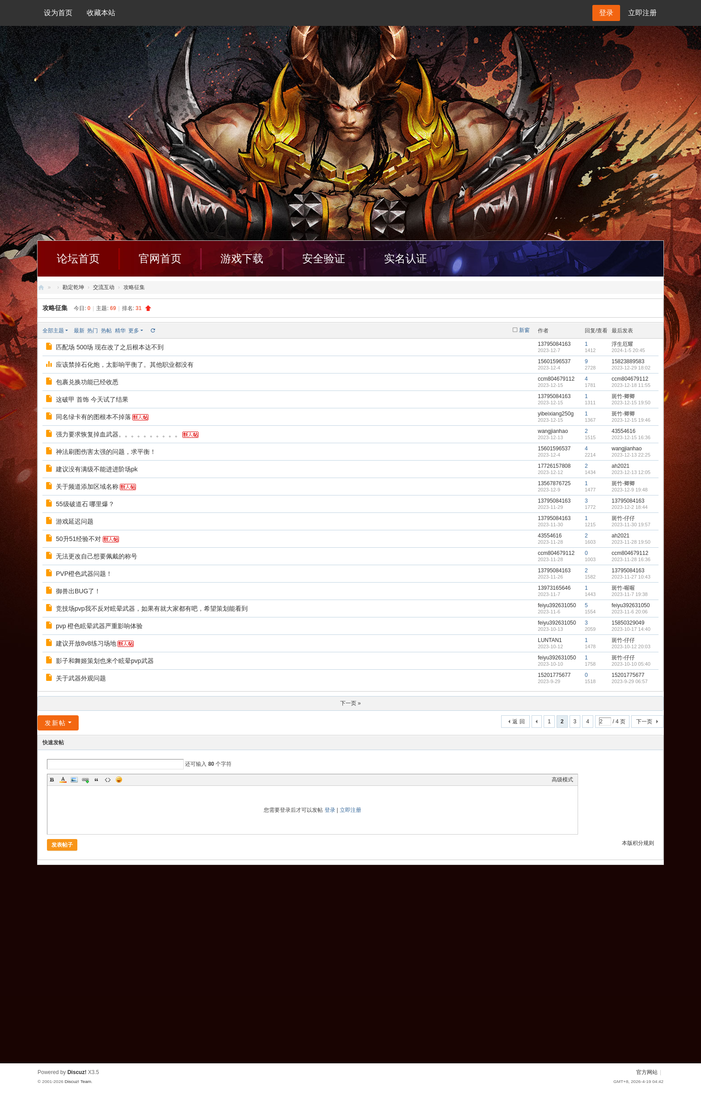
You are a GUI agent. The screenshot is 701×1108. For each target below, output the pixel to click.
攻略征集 (55, 307)
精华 (120, 330)
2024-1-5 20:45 (628, 350)
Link (85, 779)
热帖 (106, 330)
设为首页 (58, 13)
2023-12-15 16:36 (631, 437)
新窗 (524, 330)
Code (107, 779)
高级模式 (562, 779)
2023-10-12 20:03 (631, 646)
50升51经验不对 (78, 538)
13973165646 (554, 588)
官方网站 (647, 1072)
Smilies (118, 779)
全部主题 (53, 330)
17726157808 (554, 466)
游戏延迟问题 (74, 521)
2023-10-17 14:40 (631, 629)
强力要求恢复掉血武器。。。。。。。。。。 (118, 434)
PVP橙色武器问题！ (84, 573)
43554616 (623, 431)
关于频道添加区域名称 (87, 486)
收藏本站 (101, 13)
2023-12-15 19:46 (631, 420)
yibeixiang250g (556, 414)
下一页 (644, 721)
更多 (133, 330)
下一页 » (350, 703)
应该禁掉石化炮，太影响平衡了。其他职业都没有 (125, 364)
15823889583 (628, 361)
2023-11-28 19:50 (631, 542)
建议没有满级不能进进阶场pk (97, 469)
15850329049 (628, 623)
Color (63, 779)
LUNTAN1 (550, 640)
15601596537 (554, 361)
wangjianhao (553, 431)
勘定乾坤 (73, 287)
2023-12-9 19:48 (630, 489)
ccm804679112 (556, 379)
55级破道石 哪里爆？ (85, 504)
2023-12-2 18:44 (630, 507)
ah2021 (620, 466)
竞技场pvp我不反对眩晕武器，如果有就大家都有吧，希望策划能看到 (152, 608)
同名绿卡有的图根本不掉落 (93, 416)
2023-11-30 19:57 (631, 524)
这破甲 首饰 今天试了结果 (92, 399)
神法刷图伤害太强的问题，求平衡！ (106, 451)
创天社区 (41, 287)
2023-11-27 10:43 (631, 576)
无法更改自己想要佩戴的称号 (96, 556)
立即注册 (642, 13)
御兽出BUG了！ (78, 591)
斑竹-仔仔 (623, 518)
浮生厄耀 (622, 344)
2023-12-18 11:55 (631, 385)
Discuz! (77, 1072)
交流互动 (103, 287)
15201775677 (554, 675)
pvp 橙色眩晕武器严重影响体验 (99, 626)
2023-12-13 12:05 (631, 472)
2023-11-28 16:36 (631, 559)
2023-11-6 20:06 (630, 611)
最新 (79, 330)
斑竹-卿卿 (623, 396)
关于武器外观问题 (81, 678)
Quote (96, 779)
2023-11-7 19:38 (630, 594)
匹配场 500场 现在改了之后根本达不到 (110, 347)
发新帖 (55, 722)
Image (74, 779)
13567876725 (554, 483)
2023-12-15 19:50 (631, 402)
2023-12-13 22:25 (631, 454)
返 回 (518, 721)
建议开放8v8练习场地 (86, 643)
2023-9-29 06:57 (630, 681)
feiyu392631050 (557, 605)
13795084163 (554, 344)
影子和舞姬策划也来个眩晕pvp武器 (105, 660)
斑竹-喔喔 (623, 588)
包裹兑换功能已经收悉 (87, 382)
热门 (92, 330)
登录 (330, 810)
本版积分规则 (638, 843)
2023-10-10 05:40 (631, 664)
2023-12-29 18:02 (631, 367)
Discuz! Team (77, 1081)
